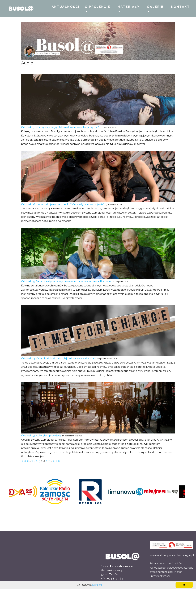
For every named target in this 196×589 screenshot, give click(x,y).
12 (34, 461)
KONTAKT (180, 6)
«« (24, 461)
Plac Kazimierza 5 (111, 570)
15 (48, 461)
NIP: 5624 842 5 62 (112, 578)
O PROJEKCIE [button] (97, 6)
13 (38, 461)
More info (97, 584)
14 (43, 461)
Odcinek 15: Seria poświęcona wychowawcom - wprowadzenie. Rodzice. (66, 281)
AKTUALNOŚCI (66, 6)
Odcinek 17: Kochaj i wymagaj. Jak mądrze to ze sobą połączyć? (60, 127)
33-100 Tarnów (109, 574)
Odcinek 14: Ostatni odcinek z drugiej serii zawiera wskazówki (58, 358)
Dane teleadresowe (117, 566)
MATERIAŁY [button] (128, 6)
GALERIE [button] (155, 6)
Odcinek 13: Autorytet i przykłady (41, 435)
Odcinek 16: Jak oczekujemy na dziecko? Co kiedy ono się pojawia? (63, 204)
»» (58, 461)
